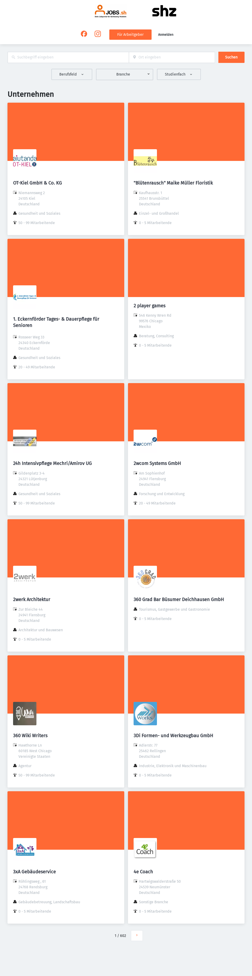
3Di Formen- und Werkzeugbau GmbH (173, 735)
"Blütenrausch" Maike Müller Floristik (173, 183)
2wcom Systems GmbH (157, 463)
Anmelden (165, 35)
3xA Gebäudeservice (34, 871)
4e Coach (143, 871)
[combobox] (68, 57)
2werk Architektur (31, 599)
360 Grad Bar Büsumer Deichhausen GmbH (179, 599)
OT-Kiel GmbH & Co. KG (37, 183)
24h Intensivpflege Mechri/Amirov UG (52, 463)
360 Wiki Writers (30, 735)
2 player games (149, 305)
